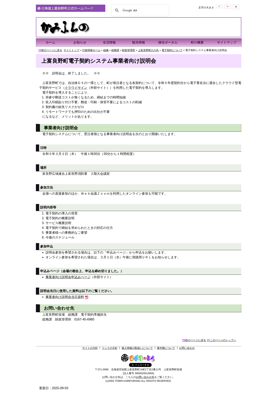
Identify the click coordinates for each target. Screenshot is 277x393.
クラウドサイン (76, 87)
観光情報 (138, 42)
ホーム (50, 42)
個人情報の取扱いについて (137, 348)
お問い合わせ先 (145, 377)
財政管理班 (128, 50)
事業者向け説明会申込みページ (68, 277)
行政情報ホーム (91, 50)
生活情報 (109, 42)
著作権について (166, 348)
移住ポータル (168, 42)
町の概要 (197, 42)
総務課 (115, 50)
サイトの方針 (90, 348)
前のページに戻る (51, 50)
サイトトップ (71, 50)
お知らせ (79, 42)
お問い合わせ (187, 348)
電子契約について (172, 50)
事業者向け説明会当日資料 (65, 297)
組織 (106, 50)
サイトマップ (226, 42)
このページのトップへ (223, 340)
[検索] (140, 10)
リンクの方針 (110, 348)
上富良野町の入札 (148, 50)
